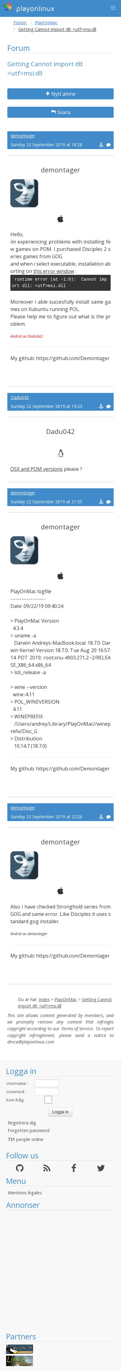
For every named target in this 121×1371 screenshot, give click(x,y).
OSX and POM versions (36, 469)
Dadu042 (20, 397)
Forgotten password (29, 1130)
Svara (60, 112)
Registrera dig (22, 1123)
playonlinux (29, 7)
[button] (113, 8)
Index (44, 999)
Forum (20, 22)
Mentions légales (25, 1193)
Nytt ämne (60, 93)
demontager (23, 136)
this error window (53, 271)
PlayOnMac (46, 22)
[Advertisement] (57, 1270)
